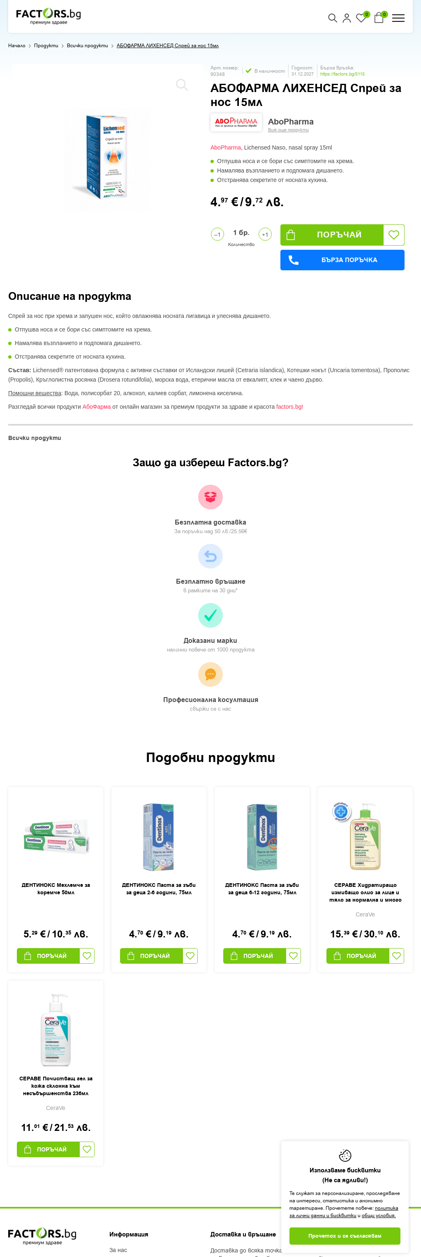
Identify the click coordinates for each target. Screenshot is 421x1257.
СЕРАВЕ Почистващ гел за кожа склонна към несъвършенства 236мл (56, 918)
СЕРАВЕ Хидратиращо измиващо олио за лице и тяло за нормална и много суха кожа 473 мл (365, 725)
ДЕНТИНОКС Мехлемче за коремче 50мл (56, 721)
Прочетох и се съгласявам (345, 1236)
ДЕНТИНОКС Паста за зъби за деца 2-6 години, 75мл (159, 721)
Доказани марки (259, 514)
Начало (16, 45)
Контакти (124, 1136)
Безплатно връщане (161, 510)
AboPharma (225, 147)
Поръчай (324, 234)
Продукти (46, 45)
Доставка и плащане (138, 1104)
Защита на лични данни (142, 1125)
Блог (115, 1093)
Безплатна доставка (62, 510)
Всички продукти (87, 45)
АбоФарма (97, 406)
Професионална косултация (358, 515)
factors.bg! (289, 406)
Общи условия (129, 1115)
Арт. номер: (224, 67)
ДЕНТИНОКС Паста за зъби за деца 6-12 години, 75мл (262, 721)
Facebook (21, 1141)
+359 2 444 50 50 (37, 1096)
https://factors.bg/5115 (342, 74)
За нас (118, 1083)
